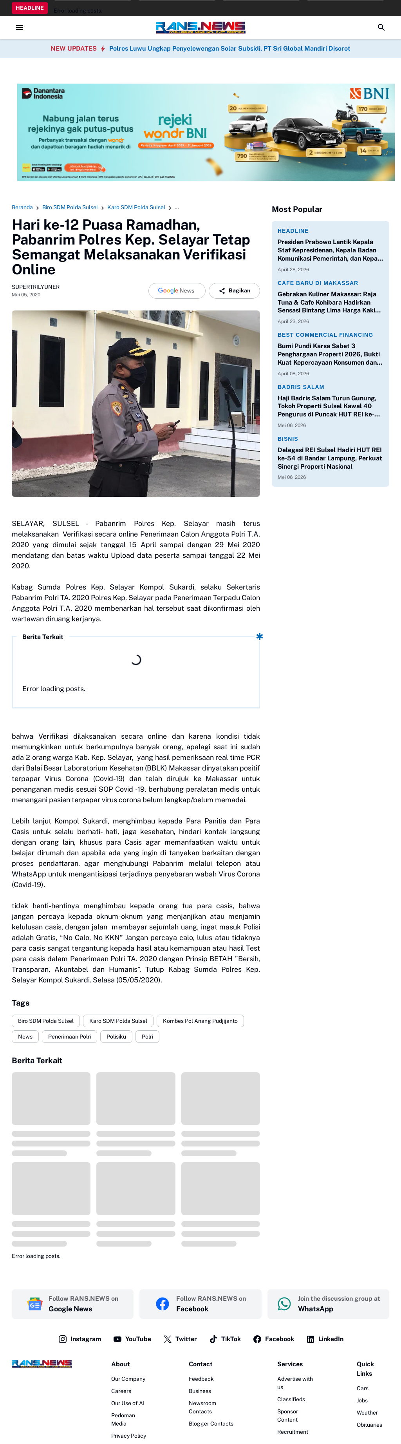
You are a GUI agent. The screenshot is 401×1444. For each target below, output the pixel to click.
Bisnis (288, 439)
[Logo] (42, 1364)
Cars (362, 1388)
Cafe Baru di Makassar (318, 283)
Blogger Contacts (211, 1423)
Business (200, 1391)
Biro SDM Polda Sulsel (46, 1021)
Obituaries (369, 1425)
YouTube (132, 1339)
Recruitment (292, 1432)
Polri (147, 1036)
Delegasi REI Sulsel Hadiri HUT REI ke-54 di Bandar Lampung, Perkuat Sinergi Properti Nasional (330, 458)
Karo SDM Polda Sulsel (118, 1021)
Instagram (79, 1339)
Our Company (128, 1379)
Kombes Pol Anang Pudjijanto (200, 1021)
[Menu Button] (19, 27)
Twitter (180, 1339)
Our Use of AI (128, 1403)
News (25, 1036)
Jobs (362, 1400)
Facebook (273, 1339)
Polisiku (116, 1036)
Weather (367, 1412)
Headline (293, 231)
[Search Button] (381, 27)
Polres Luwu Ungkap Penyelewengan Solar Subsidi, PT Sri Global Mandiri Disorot (229, 48)
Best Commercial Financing (325, 335)
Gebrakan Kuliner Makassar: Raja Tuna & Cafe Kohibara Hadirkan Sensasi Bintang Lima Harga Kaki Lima (327, 302)
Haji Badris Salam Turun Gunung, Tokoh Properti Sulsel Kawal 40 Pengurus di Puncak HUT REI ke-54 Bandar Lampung (330, 406)
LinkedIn (324, 1339)
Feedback (201, 1379)
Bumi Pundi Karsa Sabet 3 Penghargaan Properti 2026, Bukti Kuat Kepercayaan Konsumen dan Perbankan (329, 354)
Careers (121, 1391)
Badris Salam (301, 387)
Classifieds (291, 1399)
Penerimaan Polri (69, 1036)
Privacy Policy (128, 1436)
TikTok (225, 1339)
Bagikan (234, 290)
